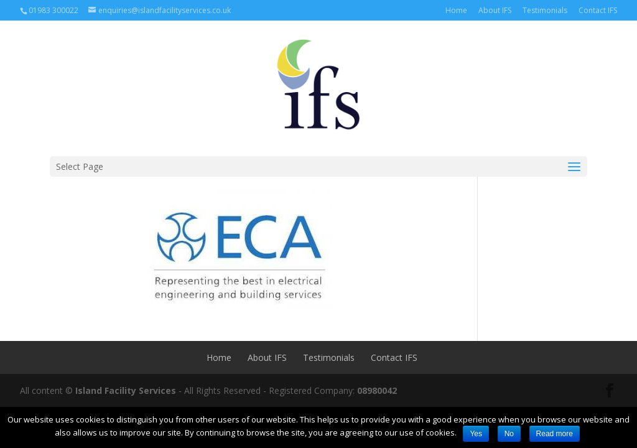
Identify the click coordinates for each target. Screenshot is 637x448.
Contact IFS (598, 10)
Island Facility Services (125, 390)
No (509, 433)
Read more (554, 433)
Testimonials (545, 10)
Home (456, 10)
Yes (476, 433)
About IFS (494, 10)
